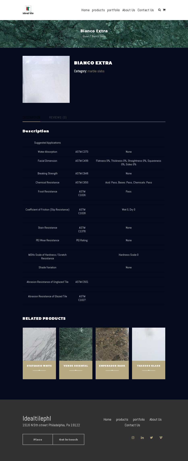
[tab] (35, 117)
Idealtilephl (37, 418)
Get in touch (68, 439)
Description (31, 117)
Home (86, 10)
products (98, 10)
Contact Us (146, 10)
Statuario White (39, 366)
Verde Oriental (76, 366)
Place (37, 439)
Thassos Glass (148, 366)
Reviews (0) (58, 117)
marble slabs (96, 71)
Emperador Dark (112, 366)
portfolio (113, 10)
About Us (128, 10)
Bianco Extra (98, 36)
